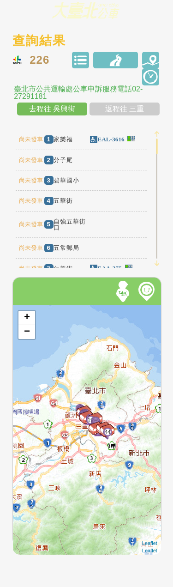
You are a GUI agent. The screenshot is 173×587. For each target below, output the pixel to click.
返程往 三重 (124, 109)
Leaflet (149, 543)
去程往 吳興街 (52, 109)
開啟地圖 (25, 309)
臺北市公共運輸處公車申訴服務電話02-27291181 (78, 92)
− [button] (27, 332)
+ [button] (27, 318)
